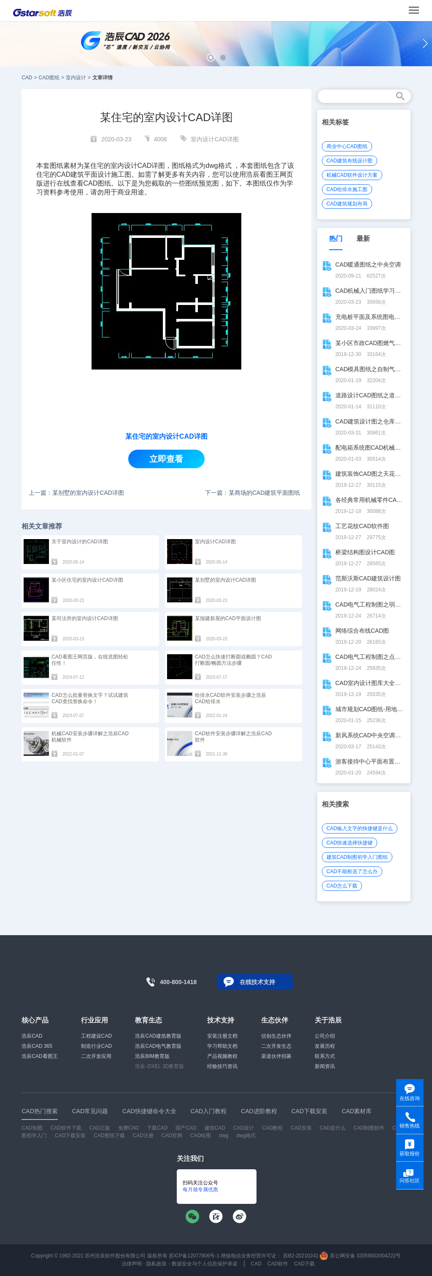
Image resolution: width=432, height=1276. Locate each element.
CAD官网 (172, 1135)
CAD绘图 (200, 1135)
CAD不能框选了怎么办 (352, 871)
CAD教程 (272, 1128)
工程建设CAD (96, 1036)
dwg (223, 1135)
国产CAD (186, 1128)
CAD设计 (243, 1128)
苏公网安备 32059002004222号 (360, 1256)
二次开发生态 (276, 1046)
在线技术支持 (257, 982)
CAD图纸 (49, 78)
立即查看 (166, 459)
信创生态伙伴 (276, 1036)
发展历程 (325, 1046)
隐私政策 (156, 1264)
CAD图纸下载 (109, 1135)
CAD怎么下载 (342, 886)
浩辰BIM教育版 (152, 1056)
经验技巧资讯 (222, 1066)
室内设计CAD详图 (215, 139)
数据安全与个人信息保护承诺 (205, 1264)
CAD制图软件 (369, 1128)
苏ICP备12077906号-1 (194, 1256)
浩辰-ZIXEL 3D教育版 (159, 1066)
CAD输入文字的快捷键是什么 (360, 828)
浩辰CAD (32, 1036)
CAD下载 (304, 1264)
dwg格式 (246, 1135)
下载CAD (157, 1128)
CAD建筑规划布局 (347, 204)
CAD (27, 78)
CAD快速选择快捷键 (350, 843)
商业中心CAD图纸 (347, 146)
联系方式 (325, 1056)
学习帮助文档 (222, 1046)
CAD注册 (143, 1135)
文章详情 (102, 78)
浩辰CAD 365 (37, 1046)
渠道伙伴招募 (276, 1056)
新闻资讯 (325, 1066)
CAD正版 (99, 1128)
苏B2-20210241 (301, 1256)
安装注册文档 (222, 1036)
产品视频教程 (222, 1056)
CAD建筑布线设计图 (350, 161)
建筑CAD (215, 1128)
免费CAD (128, 1128)
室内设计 (76, 78)
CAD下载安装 (70, 1135)
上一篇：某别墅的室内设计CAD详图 (76, 492)
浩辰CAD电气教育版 (158, 1046)
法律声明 (132, 1264)
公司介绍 (325, 1036)
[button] (211, 57)
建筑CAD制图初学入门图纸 (357, 857)
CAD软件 (277, 1264)
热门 (336, 238)
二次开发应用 (96, 1056)
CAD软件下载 (65, 1128)
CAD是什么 (333, 1128)
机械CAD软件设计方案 (352, 175)
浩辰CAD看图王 (39, 1056)
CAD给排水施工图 (347, 189)
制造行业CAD (96, 1046)
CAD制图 (32, 1128)
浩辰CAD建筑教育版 (158, 1036)
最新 (363, 238)
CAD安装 (301, 1128)
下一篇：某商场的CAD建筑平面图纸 (252, 492)
